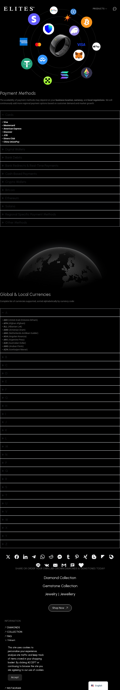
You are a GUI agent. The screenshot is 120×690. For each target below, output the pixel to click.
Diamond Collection (60, 579)
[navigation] (98, 685)
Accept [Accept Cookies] (15, 681)
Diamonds (12, 627)
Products (100, 8)
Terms (10, 640)
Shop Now (60, 607)
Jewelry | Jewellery (60, 596)
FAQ (8, 636)
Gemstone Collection (60, 587)
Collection (13, 631)
